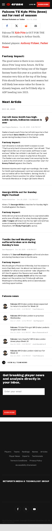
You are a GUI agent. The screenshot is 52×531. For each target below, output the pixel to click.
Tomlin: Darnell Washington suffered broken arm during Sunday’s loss (19, 242)
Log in (32, 4)
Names (35, 452)
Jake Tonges (8, 221)
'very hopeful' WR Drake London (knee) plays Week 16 (27, 340)
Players (8, 452)
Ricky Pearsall (22, 226)
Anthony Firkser (30, 43)
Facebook (18, 509)
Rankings (26, 452)
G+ (34, 509)
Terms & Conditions (18, 461)
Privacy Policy (36, 461)
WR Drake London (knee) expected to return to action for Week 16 (29, 305)
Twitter (26, 509)
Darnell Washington (22, 254)
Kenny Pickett (8, 163)
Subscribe (43, 4)
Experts (25, 456)
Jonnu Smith (23, 276)
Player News (14, 456)
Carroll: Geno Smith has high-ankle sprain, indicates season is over (22, 120)
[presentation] (24, 402)
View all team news (17, 362)
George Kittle (17, 204)
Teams (17, 452)
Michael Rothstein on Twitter (13, 19)
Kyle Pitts (20, 32)
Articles (43, 452)
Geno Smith (19, 135)
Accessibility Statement (26, 465)
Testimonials (37, 456)
